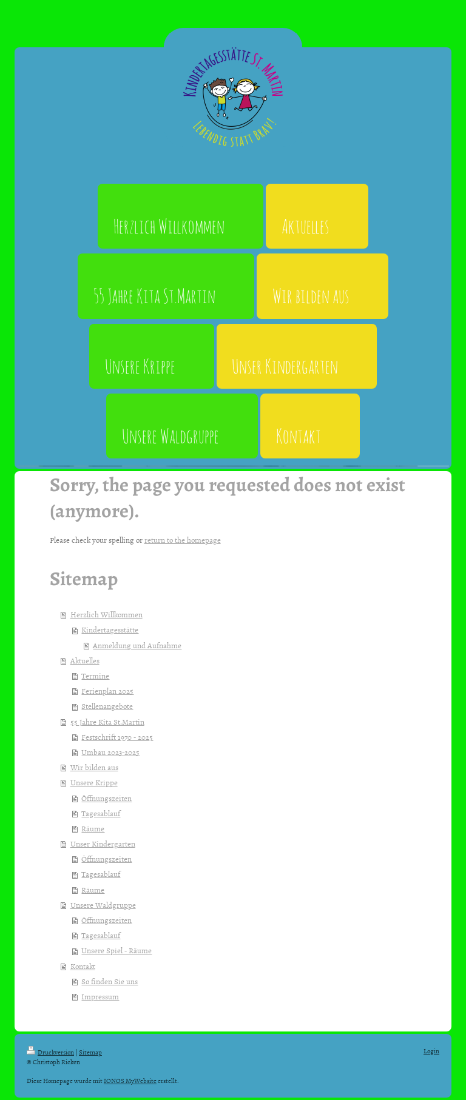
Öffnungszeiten (106, 798)
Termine (95, 675)
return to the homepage (182, 540)
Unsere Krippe (94, 782)
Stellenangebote (107, 706)
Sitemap (90, 1052)
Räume (92, 828)
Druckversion (50, 1052)
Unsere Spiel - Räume (116, 950)
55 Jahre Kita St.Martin (107, 722)
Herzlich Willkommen (106, 614)
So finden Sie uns (109, 981)
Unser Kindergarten (102, 843)
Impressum (100, 996)
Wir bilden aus (94, 767)
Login (431, 1050)
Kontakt (82, 966)
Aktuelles (85, 660)
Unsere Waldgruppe (103, 905)
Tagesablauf (100, 813)
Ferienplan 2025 (107, 691)
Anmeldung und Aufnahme (137, 645)
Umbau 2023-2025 (110, 752)
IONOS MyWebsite (130, 1080)
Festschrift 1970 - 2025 (117, 737)
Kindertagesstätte (109, 629)
